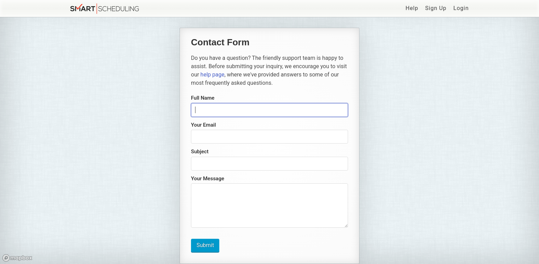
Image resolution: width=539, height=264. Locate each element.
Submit (205, 245)
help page (212, 74)
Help (411, 8)
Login (461, 8)
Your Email (203, 125)
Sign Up (436, 8)
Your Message (207, 178)
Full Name (202, 98)
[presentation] (269, 110)
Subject (200, 151)
